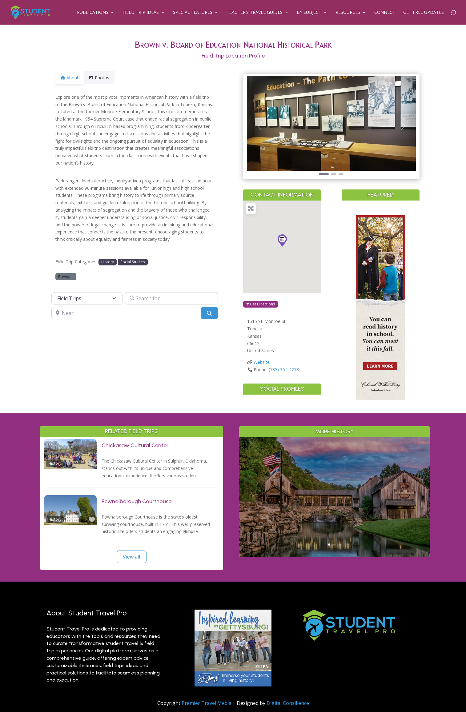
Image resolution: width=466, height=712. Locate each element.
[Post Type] (87, 298)
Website (262, 362)
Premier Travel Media (206, 703)
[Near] (124, 313)
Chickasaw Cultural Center (135, 445)
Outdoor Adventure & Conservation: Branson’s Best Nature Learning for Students (334, 484)
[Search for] (171, 298)
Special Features (192, 12)
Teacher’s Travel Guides (255, 12)
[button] (259, 126)
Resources (347, 12)
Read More (334, 533)
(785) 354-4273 (284, 369)
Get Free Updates (423, 12)
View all (131, 556)
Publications (92, 12)
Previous (66, 276)
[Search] (209, 313)
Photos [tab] (103, 78)
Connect (384, 12)
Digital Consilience (288, 703)
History (107, 261)
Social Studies (132, 261)
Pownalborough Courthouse (136, 501)
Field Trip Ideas (141, 12)
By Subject (309, 12)
